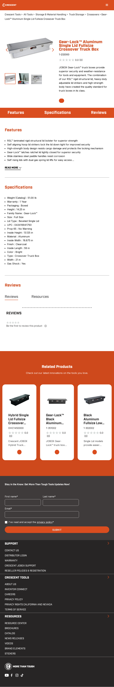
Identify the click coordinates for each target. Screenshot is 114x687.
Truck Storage (76, 14)
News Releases (14, 638)
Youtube (6, 675)
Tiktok (22, 675)
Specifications (57, 113)
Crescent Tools (13, 14)
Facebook (11, 675)
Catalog (10, 633)
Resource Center (15, 623)
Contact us (12, 550)
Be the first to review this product (26, 326)
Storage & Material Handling (51, 14)
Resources (40, 297)
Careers (10, 595)
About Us (10, 584)
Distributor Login (16, 556)
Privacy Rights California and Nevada (28, 605)
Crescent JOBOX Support (20, 566)
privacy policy (45, 522)
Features (16, 113)
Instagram (16, 675)
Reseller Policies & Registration (25, 571)
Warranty (11, 561)
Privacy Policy (14, 600)
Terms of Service (15, 610)
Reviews (98, 113)
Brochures (12, 628)
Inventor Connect (16, 589)
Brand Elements (15, 649)
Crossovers (93, 14)
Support (11, 543)
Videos (9, 643)
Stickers (10, 654)
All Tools (28, 14)
